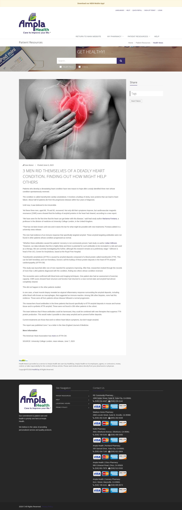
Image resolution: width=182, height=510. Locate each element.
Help (128, 10)
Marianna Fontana (110, 219)
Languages (119, 10)
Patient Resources (138, 36)
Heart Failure (136, 101)
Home (130, 43)
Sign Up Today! (149, 10)
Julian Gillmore (111, 243)
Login (160, 10)
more (54, 336)
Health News (67, 66)
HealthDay (35, 369)
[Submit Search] (121, 61)
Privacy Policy (61, 407)
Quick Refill (137, 10)
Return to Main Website (88, 36)
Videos (83, 66)
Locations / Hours (63, 403)
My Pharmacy (114, 36)
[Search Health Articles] (87, 61)
